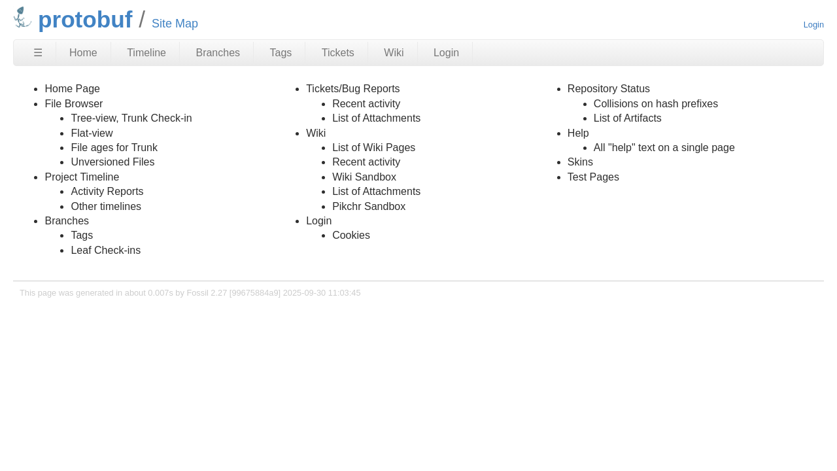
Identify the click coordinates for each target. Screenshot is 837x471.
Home (83, 52)
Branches (218, 52)
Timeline (146, 52)
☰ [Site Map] (38, 52)
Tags (281, 52)
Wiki (393, 52)
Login (814, 24)
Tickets (338, 52)
